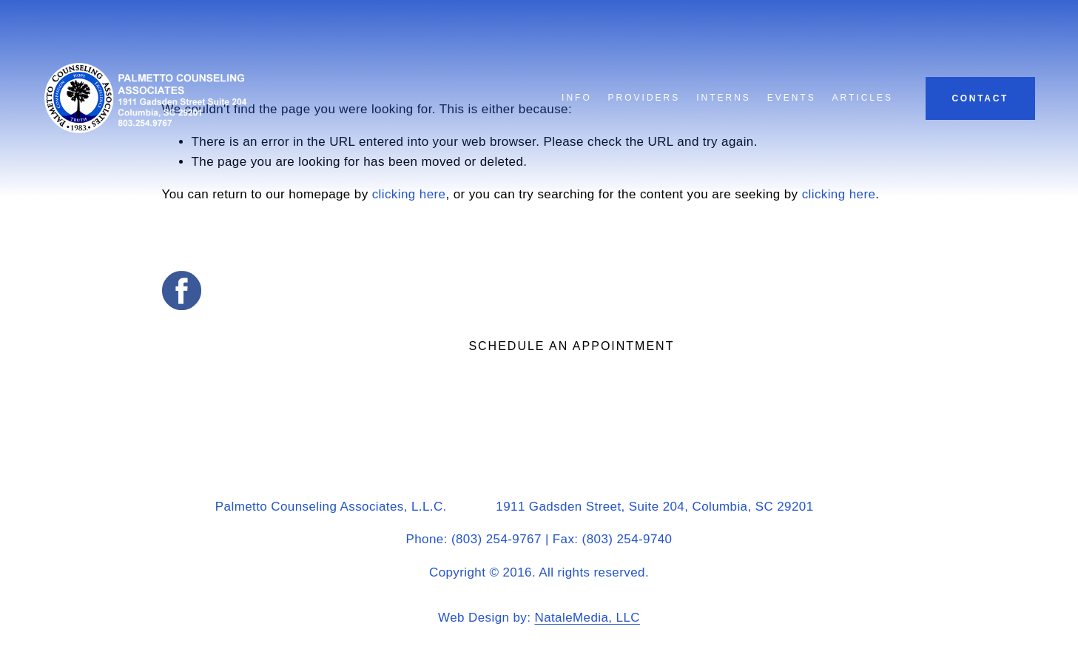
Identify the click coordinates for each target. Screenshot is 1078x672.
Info (577, 98)
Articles (862, 98)
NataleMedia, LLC (586, 618)
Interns (723, 98)
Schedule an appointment (571, 346)
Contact (979, 98)
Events (791, 98)
